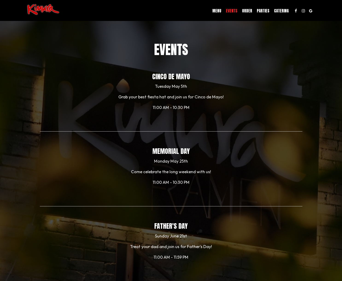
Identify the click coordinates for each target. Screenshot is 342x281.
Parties (253, 11)
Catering (271, 11)
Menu (206, 11)
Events (222, 11)
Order (237, 11)
